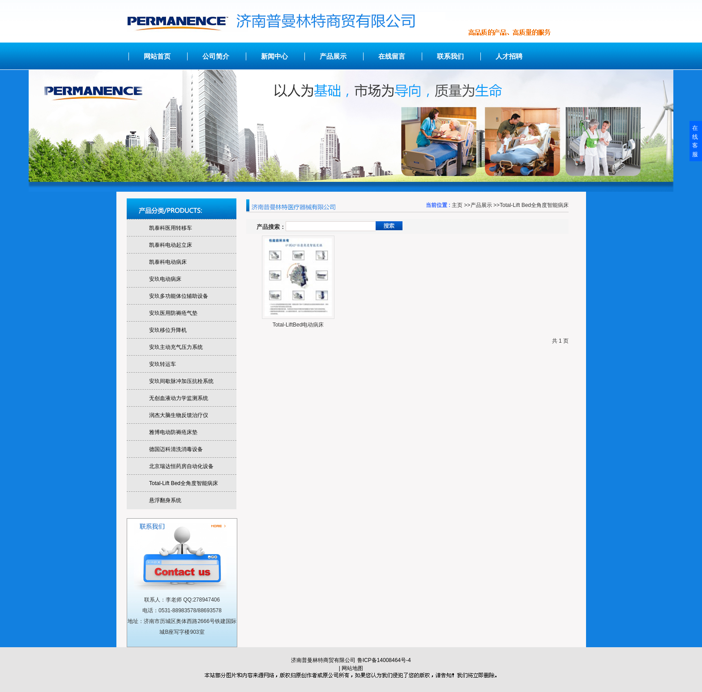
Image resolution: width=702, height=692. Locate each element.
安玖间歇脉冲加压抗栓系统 (181, 381)
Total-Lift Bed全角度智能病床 (534, 205)
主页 (457, 205)
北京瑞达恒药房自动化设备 (181, 466)
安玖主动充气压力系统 (176, 347)
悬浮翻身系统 (165, 500)
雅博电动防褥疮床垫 (173, 432)
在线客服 (695, 141)
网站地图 (352, 668)
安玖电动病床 (165, 279)
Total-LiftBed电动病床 (298, 325)
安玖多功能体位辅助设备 (178, 296)
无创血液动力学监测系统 (178, 398)
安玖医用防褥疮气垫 (173, 313)
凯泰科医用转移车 (170, 228)
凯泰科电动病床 (168, 262)
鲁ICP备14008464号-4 (384, 660)
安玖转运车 (162, 364)
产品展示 (481, 205)
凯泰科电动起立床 (170, 245)
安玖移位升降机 (168, 330)
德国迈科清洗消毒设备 (176, 449)
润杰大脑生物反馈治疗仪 (178, 415)
